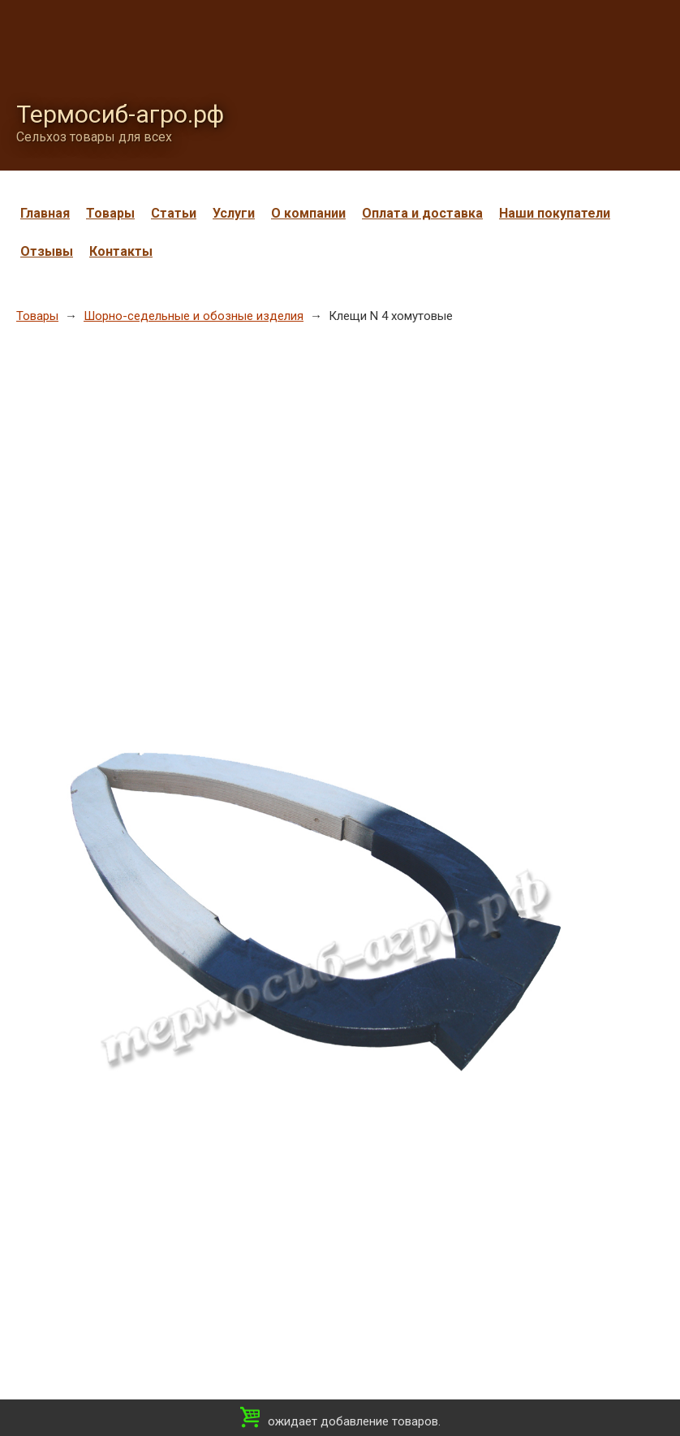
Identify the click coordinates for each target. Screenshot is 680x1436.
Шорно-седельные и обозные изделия (193, 316)
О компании (308, 213)
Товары (110, 213)
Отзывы (46, 251)
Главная (45, 213)
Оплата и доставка (422, 213)
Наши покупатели (554, 213)
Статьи (173, 213)
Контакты (121, 251)
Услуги (234, 213)
